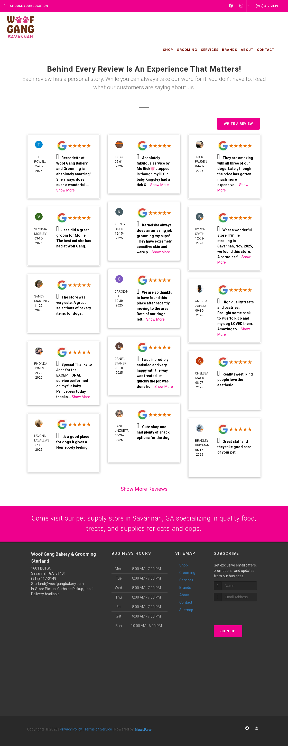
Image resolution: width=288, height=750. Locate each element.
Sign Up (228, 635)
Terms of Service (98, 733)
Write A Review (238, 124)
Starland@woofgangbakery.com (57, 588)
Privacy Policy (71, 733)
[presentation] (241, 615)
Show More (65, 190)
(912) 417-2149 (43, 583)
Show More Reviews (144, 489)
